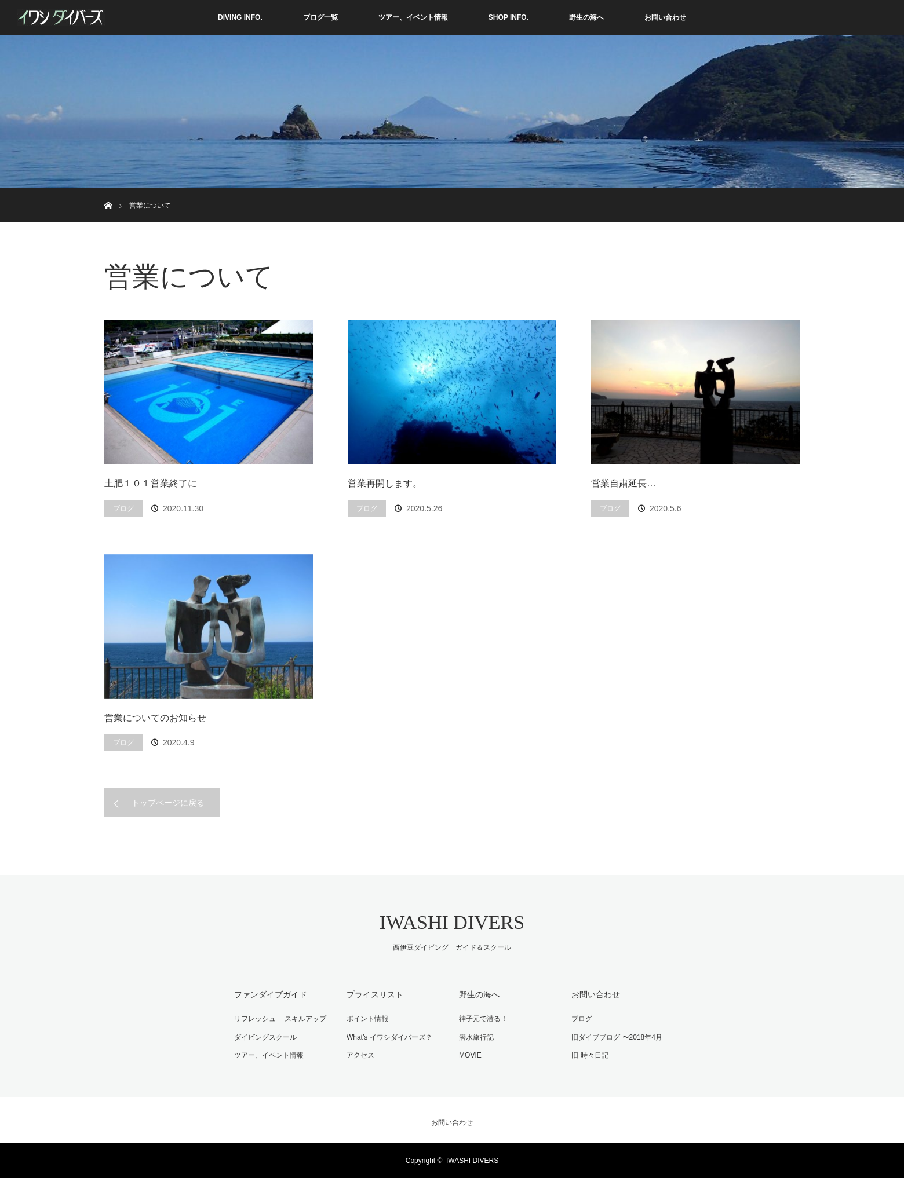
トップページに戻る (168, 802)
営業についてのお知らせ (155, 718)
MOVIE (470, 1055)
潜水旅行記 (476, 1037)
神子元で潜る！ (483, 1019)
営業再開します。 (385, 483)
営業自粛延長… (623, 483)
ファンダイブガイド (270, 994)
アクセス (360, 1055)
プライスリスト (375, 994)
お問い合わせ (665, 17)
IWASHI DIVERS (452, 922)
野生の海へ (586, 17)
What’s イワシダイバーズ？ (389, 1037)
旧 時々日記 (589, 1055)
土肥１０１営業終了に (150, 483)
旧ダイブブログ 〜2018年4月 (616, 1037)
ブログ (123, 508)
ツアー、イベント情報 (413, 17)
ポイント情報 (367, 1019)
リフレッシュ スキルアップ (280, 1019)
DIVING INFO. (240, 17)
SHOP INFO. (508, 17)
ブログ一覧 (320, 17)
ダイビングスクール (265, 1037)
